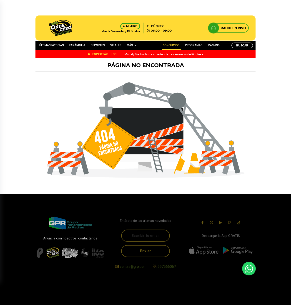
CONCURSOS (171, 45)
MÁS (130, 45)
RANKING (214, 45)
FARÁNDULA (77, 45)
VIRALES (115, 45)
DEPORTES (98, 45)
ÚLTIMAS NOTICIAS (51, 45)
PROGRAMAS (194, 45)
